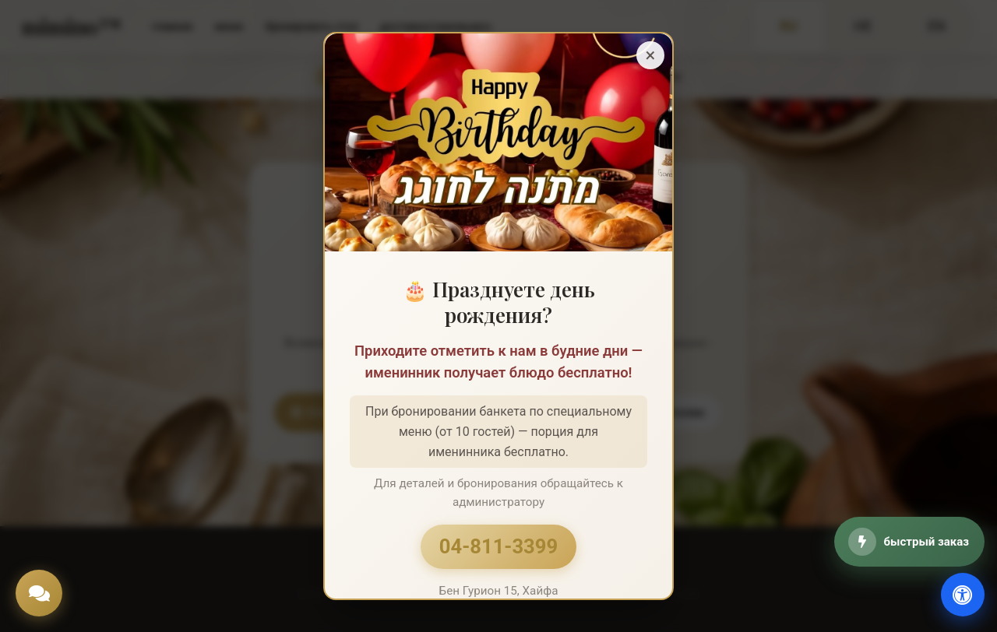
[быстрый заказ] (909, 542)
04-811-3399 (498, 546)
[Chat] (39, 593)
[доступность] (963, 594)
